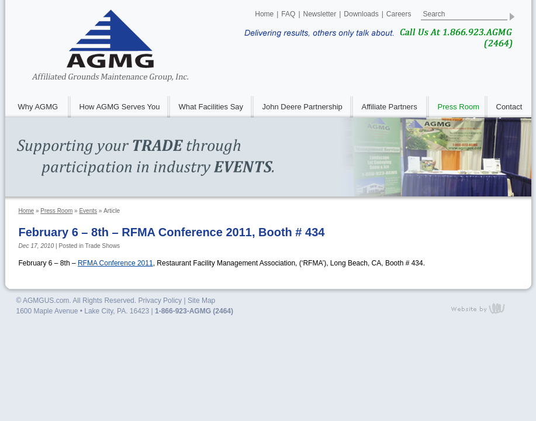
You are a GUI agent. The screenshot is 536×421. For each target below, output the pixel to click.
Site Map (201, 300)
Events (88, 211)
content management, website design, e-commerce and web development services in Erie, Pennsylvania (485, 308)
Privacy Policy (160, 300)
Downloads (361, 14)
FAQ (288, 14)
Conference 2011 (115, 263)
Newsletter (320, 14)
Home (264, 14)
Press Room (56, 211)
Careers (398, 14)
